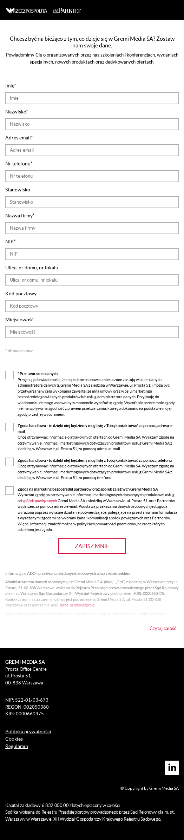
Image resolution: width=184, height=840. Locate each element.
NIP (9, 241)
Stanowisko (17, 189)
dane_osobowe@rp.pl (78, 605)
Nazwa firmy (19, 215)
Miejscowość (19, 319)
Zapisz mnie (92, 546)
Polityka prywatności (28, 731)
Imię (9, 85)
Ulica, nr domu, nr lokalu (31, 267)
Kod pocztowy (21, 293)
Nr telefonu (18, 163)
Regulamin (16, 746)
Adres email (18, 137)
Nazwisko (15, 111)
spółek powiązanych (40, 501)
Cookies (14, 739)
